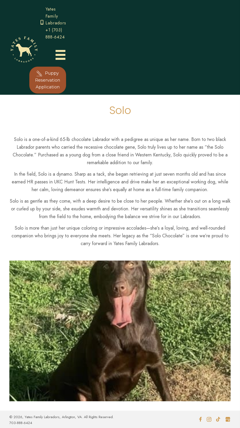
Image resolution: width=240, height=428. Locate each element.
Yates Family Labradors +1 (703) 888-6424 (55, 23)
